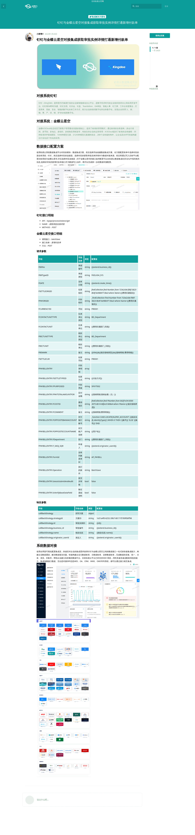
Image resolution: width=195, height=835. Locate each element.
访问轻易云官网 (97, 1)
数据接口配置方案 (159, 801)
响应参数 (157, 813)
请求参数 (157, 810)
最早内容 (154, 43)
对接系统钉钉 (157, 795)
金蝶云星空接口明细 (161, 807)
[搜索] (146, 6)
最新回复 (154, 88)
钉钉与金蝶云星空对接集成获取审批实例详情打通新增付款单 (161, 789)
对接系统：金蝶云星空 (160, 798)
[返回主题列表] (3, 6)
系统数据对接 (157, 816)
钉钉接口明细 (158, 804)
